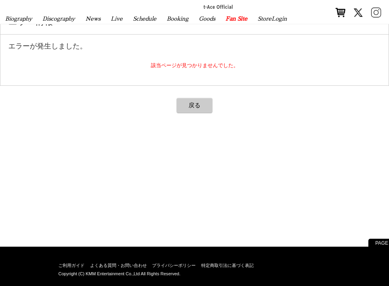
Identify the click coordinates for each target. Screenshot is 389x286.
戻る (194, 105)
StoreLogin (272, 18)
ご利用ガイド (71, 265)
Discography (58, 18)
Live (117, 18)
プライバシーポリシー (174, 265)
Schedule (144, 18)
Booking (178, 18)
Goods (207, 18)
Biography (18, 18)
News (92, 18)
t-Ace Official (218, 6)
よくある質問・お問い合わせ (118, 265)
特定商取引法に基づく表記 (227, 265)
